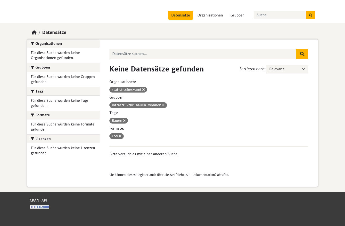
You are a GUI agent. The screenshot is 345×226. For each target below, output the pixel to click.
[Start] (34, 32)
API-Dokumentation (200, 175)
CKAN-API (38, 200)
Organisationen (210, 15)
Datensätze (180, 15)
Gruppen (237, 15)
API (172, 175)
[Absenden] (310, 15)
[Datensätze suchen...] (280, 15)
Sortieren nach (251, 68)
